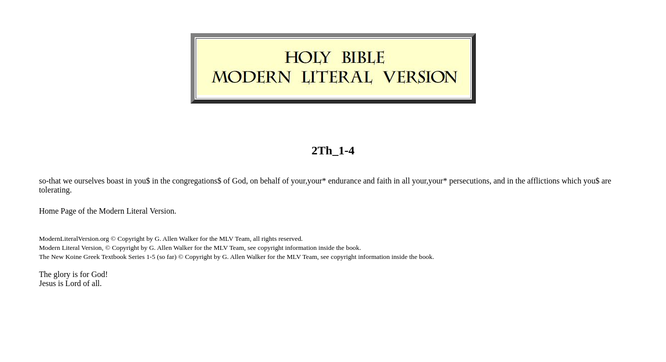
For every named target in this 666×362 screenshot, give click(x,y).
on (254, 180)
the (165, 180)
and (369, 180)
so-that (50, 180)
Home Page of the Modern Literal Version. (107, 211)
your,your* (308, 180)
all (406, 180)
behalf (270, 180)
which (571, 180)
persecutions (469, 180)
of (226, 180)
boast (115, 180)
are (607, 180)
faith (384, 180)
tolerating (54, 190)
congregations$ (196, 180)
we (67, 180)
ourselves (89, 180)
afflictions (543, 180)
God (239, 180)
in (129, 180)
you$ (142, 180)
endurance (344, 180)
